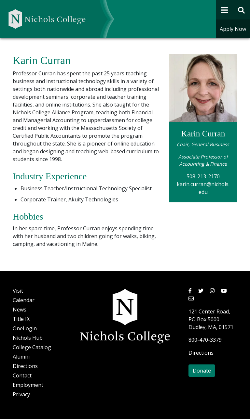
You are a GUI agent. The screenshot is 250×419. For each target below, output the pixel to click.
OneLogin (25, 328)
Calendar (24, 300)
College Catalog (32, 347)
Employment (28, 384)
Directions (25, 366)
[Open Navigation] (224, 9)
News (19, 309)
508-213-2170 (203, 176)
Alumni (21, 356)
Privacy (21, 394)
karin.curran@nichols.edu (203, 188)
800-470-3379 (205, 339)
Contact (22, 375)
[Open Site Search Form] (241, 9)
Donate (202, 370)
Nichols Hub (28, 337)
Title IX (21, 319)
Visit (18, 290)
